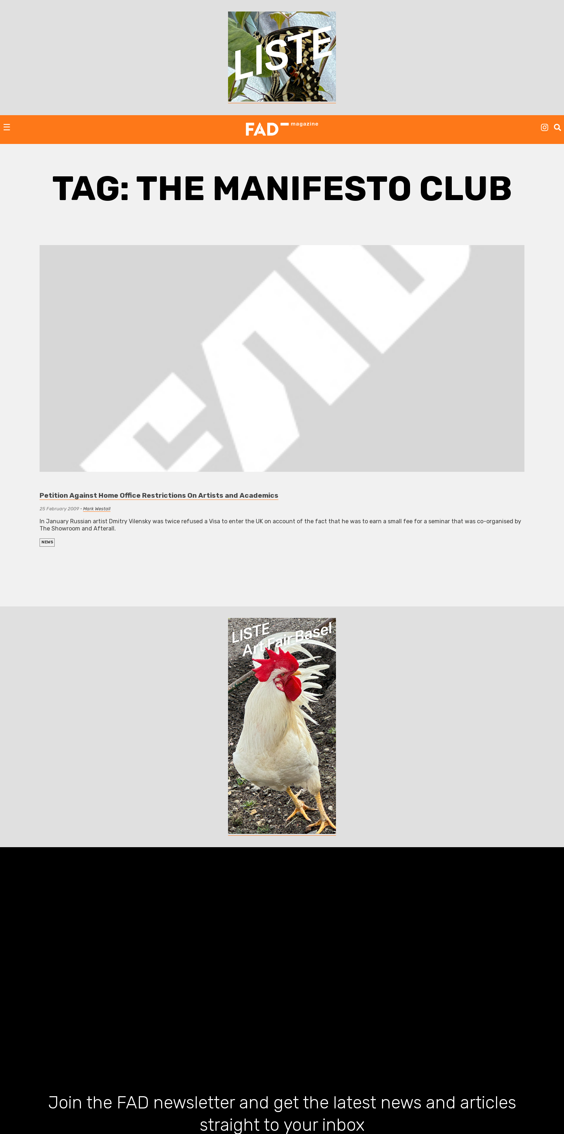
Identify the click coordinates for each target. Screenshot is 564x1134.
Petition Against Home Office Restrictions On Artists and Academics (159, 495)
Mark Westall (96, 508)
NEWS (47, 542)
